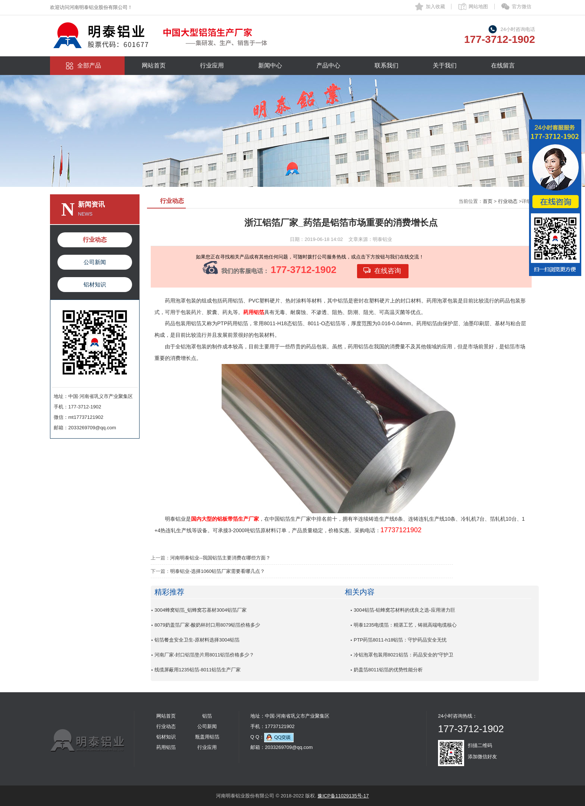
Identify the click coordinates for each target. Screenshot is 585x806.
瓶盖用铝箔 (207, 737)
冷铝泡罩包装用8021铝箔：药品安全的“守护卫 (403, 655)
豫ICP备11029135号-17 (343, 796)
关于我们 (445, 65)
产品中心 (328, 65)
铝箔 (207, 716)
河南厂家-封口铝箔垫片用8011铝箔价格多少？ (204, 655)
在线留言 (503, 65)
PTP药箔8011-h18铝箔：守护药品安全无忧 (400, 640)
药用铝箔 (166, 747)
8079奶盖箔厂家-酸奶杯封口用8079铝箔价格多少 (207, 625)
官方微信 (521, 6)
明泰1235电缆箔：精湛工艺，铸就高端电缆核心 (405, 625)
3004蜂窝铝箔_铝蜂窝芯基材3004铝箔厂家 (200, 610)
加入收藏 (435, 6)
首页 (487, 201)
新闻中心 (270, 65)
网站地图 (478, 6)
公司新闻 (95, 262)
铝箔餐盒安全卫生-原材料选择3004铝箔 (197, 640)
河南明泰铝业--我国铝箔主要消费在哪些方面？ (220, 558)
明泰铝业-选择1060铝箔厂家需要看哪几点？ (217, 571)
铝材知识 (95, 284)
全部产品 (89, 65)
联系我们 (386, 65)
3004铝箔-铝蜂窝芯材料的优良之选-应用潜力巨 (404, 610)
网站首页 (154, 65)
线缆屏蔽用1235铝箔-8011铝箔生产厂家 (197, 669)
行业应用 (212, 65)
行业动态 (95, 239)
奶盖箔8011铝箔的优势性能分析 (388, 669)
